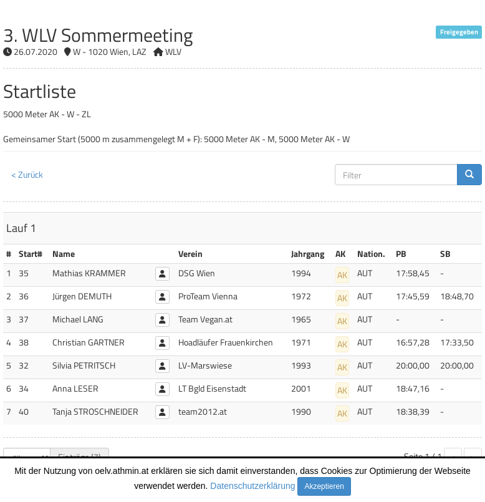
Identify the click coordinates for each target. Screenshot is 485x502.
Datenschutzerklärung (252, 486)
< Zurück (27, 174)
